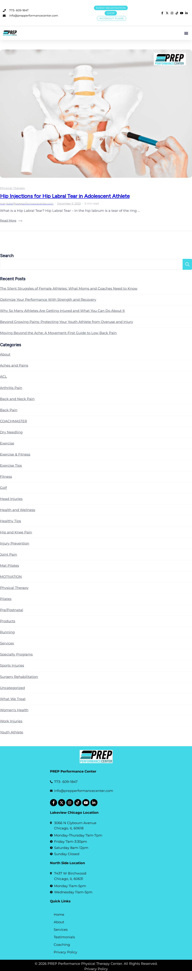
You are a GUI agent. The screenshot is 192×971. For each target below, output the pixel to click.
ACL (3, 377)
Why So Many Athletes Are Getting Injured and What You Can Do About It (62, 311)
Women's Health (14, 710)
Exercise (7, 443)
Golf (3, 488)
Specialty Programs (16, 654)
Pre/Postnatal (11, 610)
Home (59, 914)
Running (7, 632)
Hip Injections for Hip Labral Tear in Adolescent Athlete (65, 196)
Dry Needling (11, 432)
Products (7, 621)
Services (7, 643)
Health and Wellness (17, 510)
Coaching (62, 945)
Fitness (6, 477)
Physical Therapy (12, 188)
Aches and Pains (14, 365)
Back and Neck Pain (17, 399)
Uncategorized (12, 688)
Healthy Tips (10, 521)
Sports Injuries (12, 665)
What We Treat (13, 699)
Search (7, 255)
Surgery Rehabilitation (19, 677)
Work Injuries (11, 721)
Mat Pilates (9, 566)
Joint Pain (8, 554)
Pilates (5, 599)
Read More (8, 220)
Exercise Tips (11, 465)
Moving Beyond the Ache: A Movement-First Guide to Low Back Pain (58, 333)
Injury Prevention (14, 543)
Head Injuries (11, 499)
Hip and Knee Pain (16, 532)
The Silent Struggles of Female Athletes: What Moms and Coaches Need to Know (68, 288)
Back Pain (8, 410)
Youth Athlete (11, 732)
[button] (186, 33)
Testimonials (64, 937)
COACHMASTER (13, 421)
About (5, 354)
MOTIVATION (11, 577)
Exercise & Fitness (15, 454)
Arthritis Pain (11, 388)
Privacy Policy (65, 952)
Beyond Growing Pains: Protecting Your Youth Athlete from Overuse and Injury (66, 322)
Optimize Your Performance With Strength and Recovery (48, 300)
